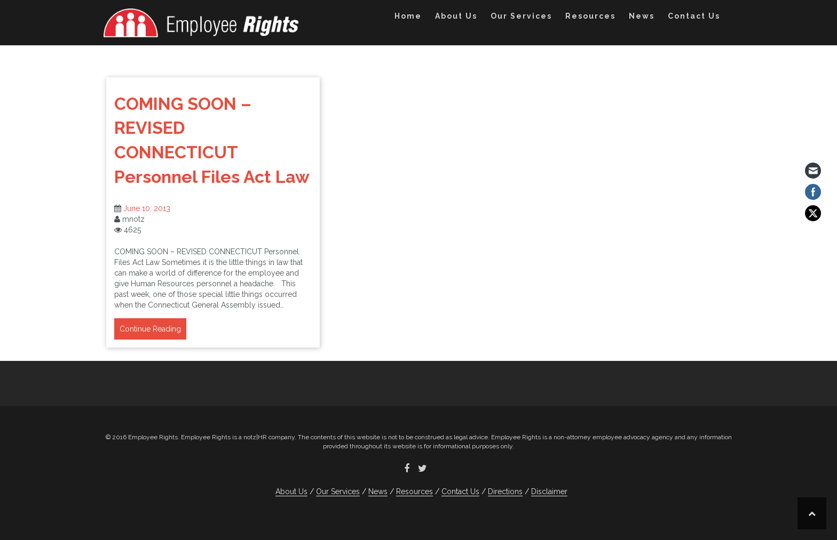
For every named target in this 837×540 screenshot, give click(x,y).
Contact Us (694, 16)
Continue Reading (150, 329)
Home (408, 16)
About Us (456, 16)
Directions (505, 491)
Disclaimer (549, 491)
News (641, 16)
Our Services (521, 16)
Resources (590, 16)
